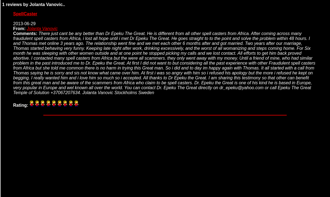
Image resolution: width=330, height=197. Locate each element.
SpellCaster (25, 13)
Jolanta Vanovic (42, 28)
